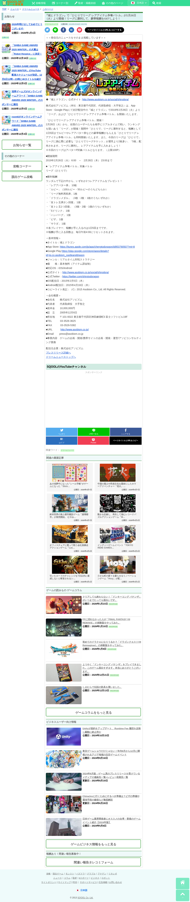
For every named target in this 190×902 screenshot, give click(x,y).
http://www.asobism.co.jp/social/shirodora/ (105, 99)
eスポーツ (84, 878)
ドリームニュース (51, 24)
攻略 (48, 873)
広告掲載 (103, 882)
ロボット (105, 878)
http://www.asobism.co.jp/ (75, 329)
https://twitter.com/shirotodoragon (80, 276)
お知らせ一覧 (22, 145)
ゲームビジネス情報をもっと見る (93, 844)
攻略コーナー (22, 166)
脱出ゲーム (58, 873)
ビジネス (95, 878)
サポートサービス (88, 882)
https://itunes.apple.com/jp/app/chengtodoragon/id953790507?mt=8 (97, 246)
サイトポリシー (48, 882)
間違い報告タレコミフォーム (93, 862)
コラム (67, 878)
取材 (74, 878)
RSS (75, 882)
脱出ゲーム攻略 (22, 177)
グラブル (91, 873)
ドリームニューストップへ (61, 356)
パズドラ (80, 873)
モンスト (70, 873)
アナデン (102, 873)
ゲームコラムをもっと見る (93, 712)
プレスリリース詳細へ (58, 352)
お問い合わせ (115, 882)
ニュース (57, 878)
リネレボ (112, 873)
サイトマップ (64, 882)
